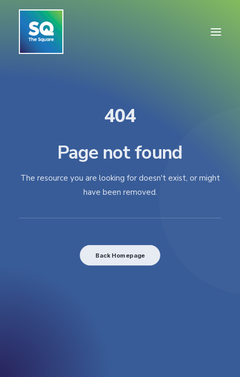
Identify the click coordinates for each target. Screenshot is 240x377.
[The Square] (41, 31)
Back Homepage (120, 255)
